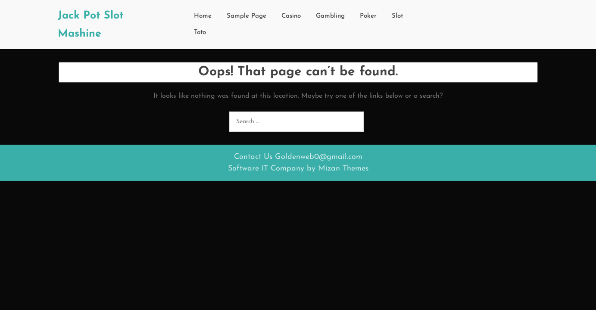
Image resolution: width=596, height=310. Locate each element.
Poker (368, 16)
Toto (200, 32)
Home (203, 16)
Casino (291, 16)
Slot (397, 16)
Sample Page (246, 16)
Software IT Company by (298, 168)
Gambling (330, 16)
